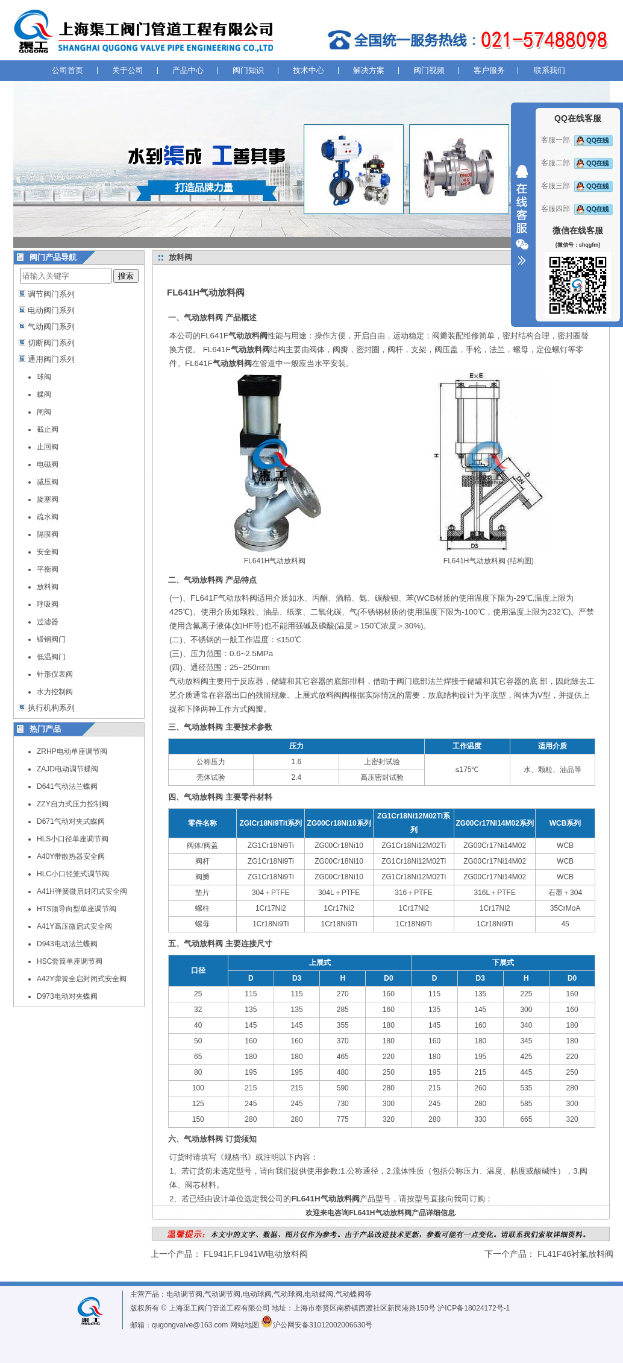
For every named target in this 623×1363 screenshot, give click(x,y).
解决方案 (368, 70)
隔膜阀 (47, 534)
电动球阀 (257, 1294)
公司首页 (67, 70)
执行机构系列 (51, 707)
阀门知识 (248, 70)
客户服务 (489, 70)
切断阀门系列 (51, 342)
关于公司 (127, 70)
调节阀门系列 (51, 294)
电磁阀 (47, 464)
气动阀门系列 (51, 326)
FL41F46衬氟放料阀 (575, 1254)
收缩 (522, 215)
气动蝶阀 (350, 1294)
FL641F (234, 335)
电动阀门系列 (51, 310)
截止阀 (47, 429)
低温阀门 (51, 657)
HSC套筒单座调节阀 (69, 961)
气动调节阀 (222, 1294)
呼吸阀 (47, 604)
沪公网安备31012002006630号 (316, 1325)
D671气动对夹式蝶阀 (71, 821)
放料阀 (47, 587)
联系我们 (549, 70)
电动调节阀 (184, 1294)
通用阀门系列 (51, 359)
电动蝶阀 (318, 1294)
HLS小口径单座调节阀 (72, 839)
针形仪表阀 (55, 674)
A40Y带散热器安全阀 (71, 856)
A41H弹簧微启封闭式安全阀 (82, 891)
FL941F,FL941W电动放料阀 (256, 1254)
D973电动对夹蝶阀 (67, 996)
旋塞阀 (47, 499)
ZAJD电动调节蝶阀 (67, 769)
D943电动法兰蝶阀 (67, 944)
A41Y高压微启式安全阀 (74, 926)
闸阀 (44, 412)
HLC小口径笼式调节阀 (73, 874)
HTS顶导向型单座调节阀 (76, 909)
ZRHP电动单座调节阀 (72, 751)
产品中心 (188, 70)
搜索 (126, 275)
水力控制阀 (55, 692)
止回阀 (47, 447)
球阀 (44, 377)
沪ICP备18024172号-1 (473, 1308)
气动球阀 (288, 1294)
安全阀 (47, 552)
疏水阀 (47, 517)
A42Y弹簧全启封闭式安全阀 (82, 979)
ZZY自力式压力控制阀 (72, 804)
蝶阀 (44, 394)
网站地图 (244, 1325)
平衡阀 (47, 569)
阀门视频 (429, 70)
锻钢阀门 (51, 639)
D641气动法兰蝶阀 (67, 786)
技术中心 (308, 70)
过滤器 (47, 622)
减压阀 (47, 482)
